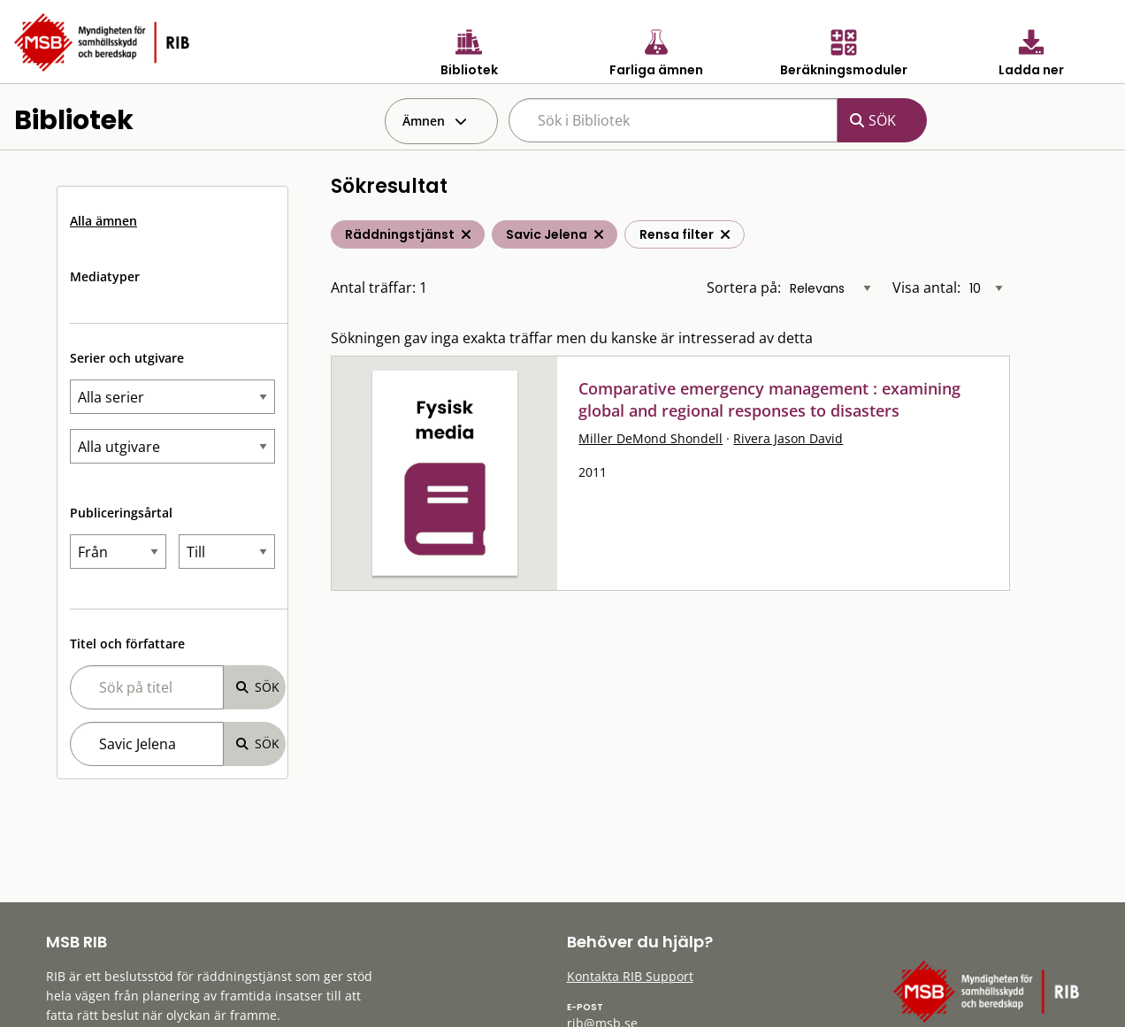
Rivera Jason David (788, 438)
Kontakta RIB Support (630, 976)
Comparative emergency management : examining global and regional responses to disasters (769, 399)
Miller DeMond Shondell (650, 438)
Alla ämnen (103, 220)
